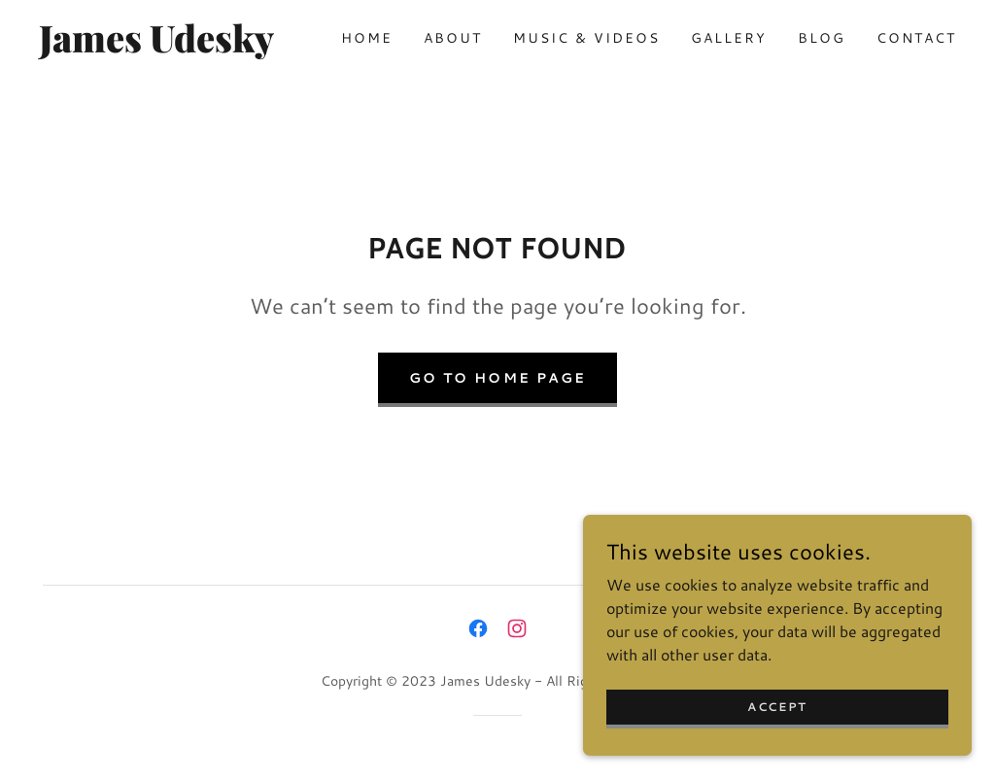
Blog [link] (821, 38)
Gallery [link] (729, 38)
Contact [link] (916, 38)
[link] (161, 46)
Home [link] (367, 38)
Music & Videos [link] (586, 38)
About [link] (453, 38)
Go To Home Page (497, 378)
